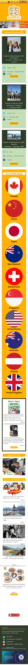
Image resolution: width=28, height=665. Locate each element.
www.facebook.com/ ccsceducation (14, 639)
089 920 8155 (9, 636)
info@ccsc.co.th (9, 644)
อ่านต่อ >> (14, 564)
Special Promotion (10, 647)
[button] (2, 25)
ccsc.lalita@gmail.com (18, 644)
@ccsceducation (9, 641)
